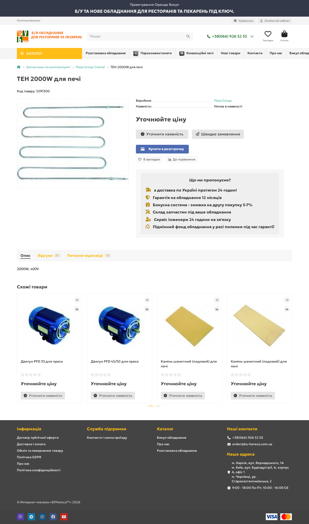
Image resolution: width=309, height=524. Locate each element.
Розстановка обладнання (177, 451)
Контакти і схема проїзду (107, 438)
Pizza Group (223, 102)
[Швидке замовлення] (218, 135)
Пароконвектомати (105, 55)
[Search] (140, 37)
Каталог (165, 428)
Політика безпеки (28, 20)
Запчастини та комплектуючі (48, 68)
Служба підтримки (106, 428)
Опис (25, 257)
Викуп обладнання (261, 55)
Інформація (29, 428)
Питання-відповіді (89, 257)
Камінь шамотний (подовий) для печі (189, 365)
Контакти (210, 55)
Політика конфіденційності (39, 470)
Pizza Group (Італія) (90, 68)
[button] (150, 407)
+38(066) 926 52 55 (226, 37)
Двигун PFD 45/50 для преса (115, 363)
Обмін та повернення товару (40, 451)
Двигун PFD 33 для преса (42, 363)
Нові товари (185, 55)
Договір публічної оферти (38, 438)
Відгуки (49, 257)
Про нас (232, 55)
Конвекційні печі (150, 55)
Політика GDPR (29, 457)
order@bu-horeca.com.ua (252, 444)
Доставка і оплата (31, 444)
